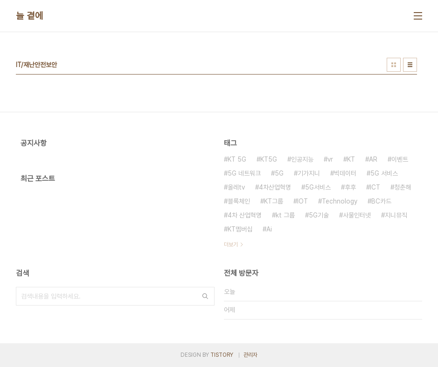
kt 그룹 (285, 215)
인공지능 (302, 159)
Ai (269, 229)
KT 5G (237, 159)
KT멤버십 (240, 229)
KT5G (268, 159)
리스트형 (410, 65)
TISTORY (221, 355)
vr (330, 159)
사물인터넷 (357, 215)
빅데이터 (345, 173)
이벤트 (399, 159)
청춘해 (402, 187)
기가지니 (309, 173)
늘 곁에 (29, 15)
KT (351, 159)
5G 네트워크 (244, 173)
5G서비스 (318, 187)
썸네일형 (394, 65)
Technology (339, 201)
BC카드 (381, 201)
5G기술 (319, 215)
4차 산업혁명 (245, 215)
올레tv (236, 187)
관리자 (250, 355)
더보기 (231, 244)
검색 (205, 296)
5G (279, 173)
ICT (375, 187)
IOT (302, 201)
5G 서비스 (384, 173)
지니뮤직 (396, 215)
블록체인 (239, 201)
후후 (350, 187)
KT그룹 (273, 201)
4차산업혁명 (275, 187)
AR (373, 159)
